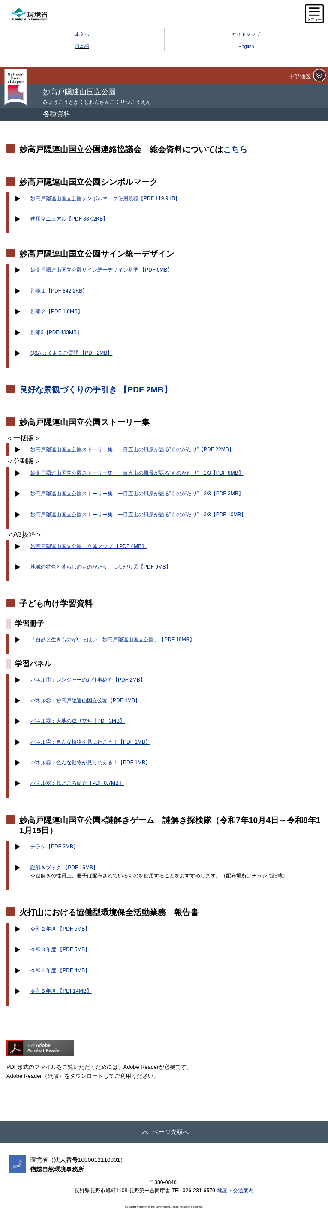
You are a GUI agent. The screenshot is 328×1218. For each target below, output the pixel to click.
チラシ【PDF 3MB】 (54, 847)
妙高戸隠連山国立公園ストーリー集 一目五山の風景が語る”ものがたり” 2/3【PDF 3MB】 (137, 494)
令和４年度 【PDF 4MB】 (60, 970)
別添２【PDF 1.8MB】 (56, 311)
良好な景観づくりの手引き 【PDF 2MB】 (95, 389)
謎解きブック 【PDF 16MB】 (64, 868)
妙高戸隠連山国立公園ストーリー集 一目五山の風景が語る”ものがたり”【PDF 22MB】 (132, 449)
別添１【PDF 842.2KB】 (58, 291)
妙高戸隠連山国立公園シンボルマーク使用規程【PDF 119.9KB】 (105, 198)
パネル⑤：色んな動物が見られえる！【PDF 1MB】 (90, 763)
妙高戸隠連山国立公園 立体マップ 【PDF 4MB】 (88, 546)
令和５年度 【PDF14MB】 (61, 991)
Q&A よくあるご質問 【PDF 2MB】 (71, 353)
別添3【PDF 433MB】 (56, 332)
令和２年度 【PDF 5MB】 (60, 929)
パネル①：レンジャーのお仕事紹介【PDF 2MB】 (87, 680)
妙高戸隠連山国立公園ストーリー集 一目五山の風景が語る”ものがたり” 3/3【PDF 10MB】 (138, 515)
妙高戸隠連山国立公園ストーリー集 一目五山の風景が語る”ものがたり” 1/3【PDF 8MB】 (137, 473)
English (246, 46)
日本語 (82, 46)
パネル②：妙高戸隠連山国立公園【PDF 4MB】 (85, 700)
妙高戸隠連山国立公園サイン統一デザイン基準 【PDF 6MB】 (101, 270)
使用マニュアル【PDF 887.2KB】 (69, 219)
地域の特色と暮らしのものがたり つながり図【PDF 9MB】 (100, 567)
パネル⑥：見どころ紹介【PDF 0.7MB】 (77, 783)
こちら (235, 149)
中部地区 (300, 76)
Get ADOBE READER (40, 1048)
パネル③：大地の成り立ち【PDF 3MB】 (77, 721)
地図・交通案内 (235, 1191)
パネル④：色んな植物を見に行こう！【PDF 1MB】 (90, 742)
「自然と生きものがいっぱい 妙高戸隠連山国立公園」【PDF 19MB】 (112, 640)
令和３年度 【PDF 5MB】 (60, 949)
